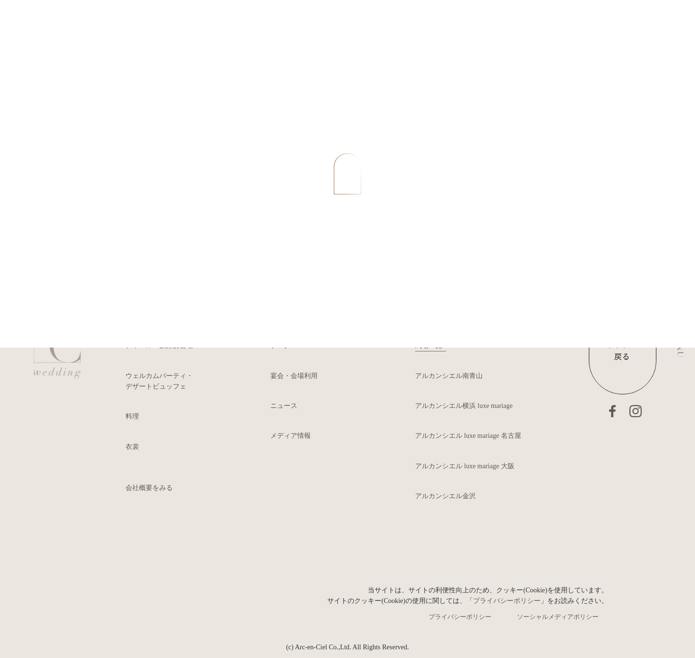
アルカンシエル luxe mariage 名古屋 (468, 435)
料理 (132, 416)
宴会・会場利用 (294, 375)
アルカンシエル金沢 (445, 496)
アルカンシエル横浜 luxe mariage (464, 405)
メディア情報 (290, 435)
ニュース (283, 405)
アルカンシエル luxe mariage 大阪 (464, 466)
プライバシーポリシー (507, 600)
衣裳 (132, 446)
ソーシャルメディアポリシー (557, 616)
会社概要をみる (149, 487)
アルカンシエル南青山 (449, 375)
